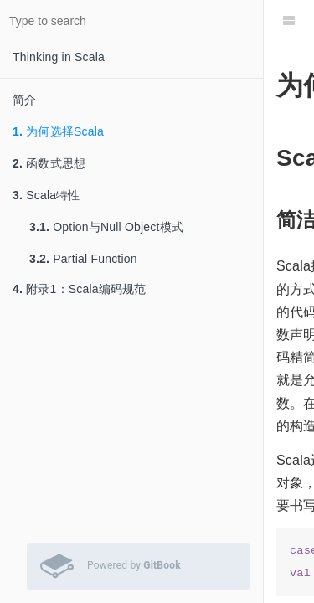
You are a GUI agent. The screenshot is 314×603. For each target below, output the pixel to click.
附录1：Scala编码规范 (80, 289)
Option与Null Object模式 (106, 227)
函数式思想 (49, 163)
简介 (24, 99)
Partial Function (83, 258)
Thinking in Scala (59, 57)
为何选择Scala (58, 131)
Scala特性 (46, 195)
